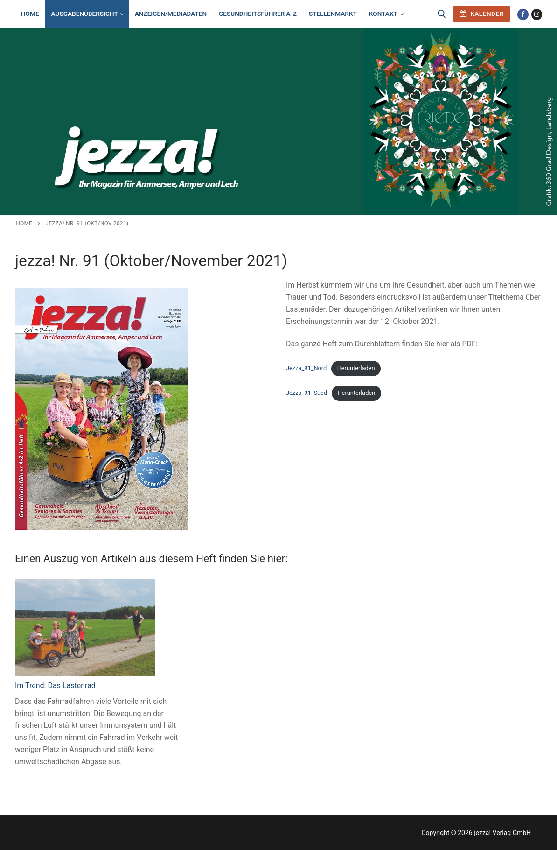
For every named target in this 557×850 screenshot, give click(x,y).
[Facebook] (522, 14)
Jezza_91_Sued (306, 392)
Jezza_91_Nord (306, 368)
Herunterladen (356, 368)
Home (24, 223)
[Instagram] (536, 14)
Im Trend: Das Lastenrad (55, 685)
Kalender (482, 13)
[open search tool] (442, 14)
